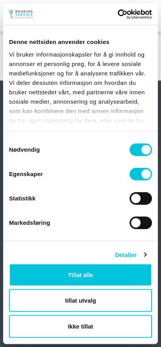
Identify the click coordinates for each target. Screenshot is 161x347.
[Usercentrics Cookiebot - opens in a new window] (117, 14)
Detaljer (126, 254)
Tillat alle (80, 274)
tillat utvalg (80, 300)
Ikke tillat (80, 326)
